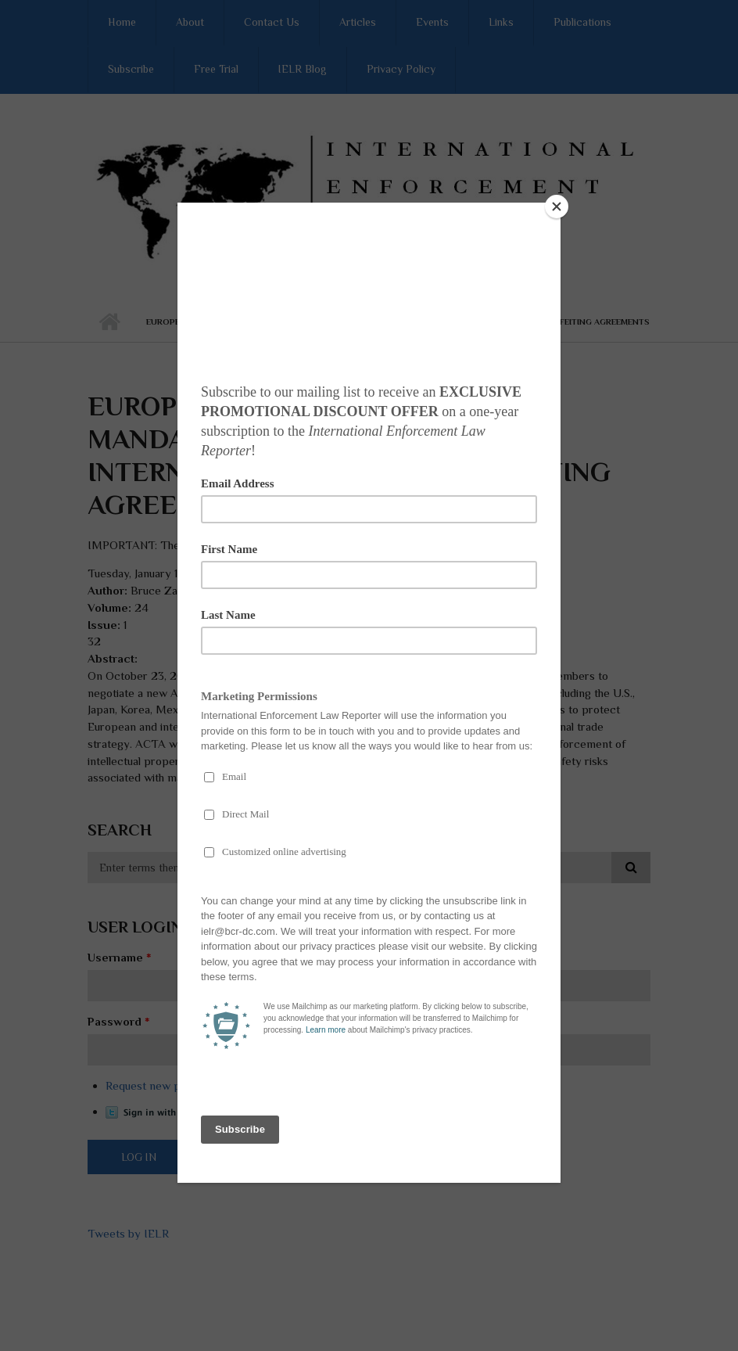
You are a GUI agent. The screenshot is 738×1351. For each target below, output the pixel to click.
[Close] (556, 206)
